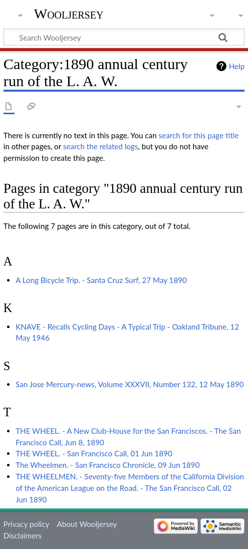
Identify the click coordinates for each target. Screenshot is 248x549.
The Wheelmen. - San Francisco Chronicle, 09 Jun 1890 (107, 464)
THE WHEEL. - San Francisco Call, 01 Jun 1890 (94, 453)
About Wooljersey (87, 523)
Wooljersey (69, 14)
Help (236, 66)
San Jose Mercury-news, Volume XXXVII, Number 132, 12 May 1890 (129, 384)
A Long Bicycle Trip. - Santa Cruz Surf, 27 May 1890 (101, 280)
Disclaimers (23, 535)
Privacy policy (26, 523)
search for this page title (199, 135)
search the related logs (100, 146)
